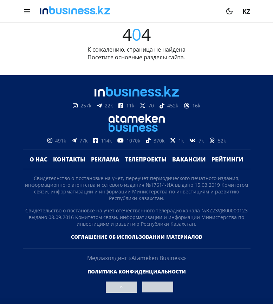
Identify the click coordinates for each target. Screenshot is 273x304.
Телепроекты (146, 159)
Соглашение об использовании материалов (136, 236)
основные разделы (141, 57)
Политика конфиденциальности (136, 271)
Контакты (69, 159)
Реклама (105, 159)
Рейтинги (227, 159)
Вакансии (189, 159)
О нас (38, 159)
